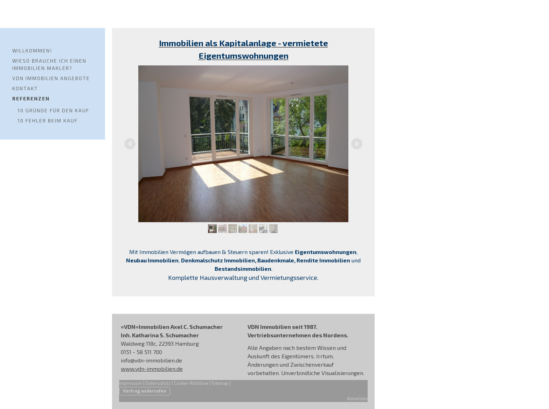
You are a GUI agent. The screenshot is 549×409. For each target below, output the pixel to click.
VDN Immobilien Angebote (51, 78)
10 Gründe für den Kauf (53, 110)
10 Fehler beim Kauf (48, 121)
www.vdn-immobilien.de (152, 368)
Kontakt (25, 88)
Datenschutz (158, 383)
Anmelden (357, 398)
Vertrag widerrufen (144, 391)
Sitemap (220, 383)
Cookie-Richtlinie (191, 383)
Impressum (130, 383)
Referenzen (31, 98)
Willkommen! (32, 51)
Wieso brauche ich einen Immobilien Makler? (49, 64)
